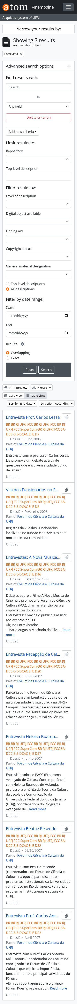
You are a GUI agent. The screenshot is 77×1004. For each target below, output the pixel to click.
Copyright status (19, 248)
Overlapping (20, 353)
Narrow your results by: (38, 29)
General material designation (28, 266)
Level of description (21, 196)
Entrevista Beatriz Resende (31, 828)
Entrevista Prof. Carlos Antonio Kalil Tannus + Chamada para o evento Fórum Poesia (33, 915)
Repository (14, 151)
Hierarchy (41, 388)
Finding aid (14, 231)
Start (10, 307)
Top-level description (22, 168)
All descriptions (23, 289)
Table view (35, 395)
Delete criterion (38, 117)
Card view (13, 395)
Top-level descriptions (28, 284)
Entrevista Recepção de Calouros (33, 654)
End (9, 325)
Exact (15, 358)
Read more (37, 809)
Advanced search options (30, 66)
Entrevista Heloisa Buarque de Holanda (33, 736)
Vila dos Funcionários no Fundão (33, 489)
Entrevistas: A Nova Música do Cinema (33, 557)
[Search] (38, 87)
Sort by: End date (21, 403)
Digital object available (23, 213)
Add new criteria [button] (21, 131)
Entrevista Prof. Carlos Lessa (33, 417)
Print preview (15, 388)
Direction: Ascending (55, 403)
